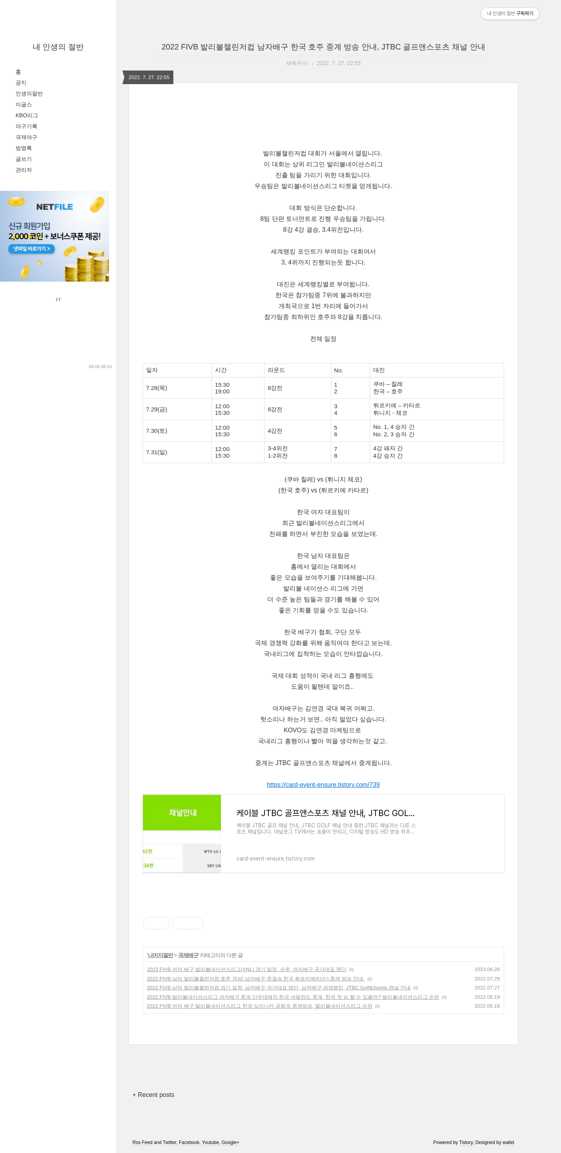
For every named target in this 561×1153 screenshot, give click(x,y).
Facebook (189, 1142)
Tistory (466, 1142)
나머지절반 (160, 955)
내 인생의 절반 (58, 46)
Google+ (231, 1142)
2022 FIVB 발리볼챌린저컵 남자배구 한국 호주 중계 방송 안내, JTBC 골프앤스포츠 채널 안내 (323, 46)
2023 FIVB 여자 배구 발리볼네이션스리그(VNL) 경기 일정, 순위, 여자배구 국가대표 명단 (246, 969)
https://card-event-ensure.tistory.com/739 (323, 784)
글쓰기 (24, 159)
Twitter (169, 1142)
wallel (508, 1142)
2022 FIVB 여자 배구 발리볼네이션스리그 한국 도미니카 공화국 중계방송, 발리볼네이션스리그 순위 (259, 1006)
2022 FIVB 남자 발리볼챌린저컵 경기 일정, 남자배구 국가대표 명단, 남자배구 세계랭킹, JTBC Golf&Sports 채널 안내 (279, 988)
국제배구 (188, 955)
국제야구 (26, 137)
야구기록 (26, 126)
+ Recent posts (153, 1094)
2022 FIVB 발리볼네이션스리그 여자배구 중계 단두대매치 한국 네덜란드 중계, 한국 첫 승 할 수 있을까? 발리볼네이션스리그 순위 (293, 997)
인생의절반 (29, 93)
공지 (21, 82)
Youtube (210, 1142)
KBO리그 (27, 115)
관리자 (24, 170)
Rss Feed (142, 1142)
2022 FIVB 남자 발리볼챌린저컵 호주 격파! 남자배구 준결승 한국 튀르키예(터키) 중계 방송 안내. (256, 979)
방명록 (24, 148)
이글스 (24, 104)
